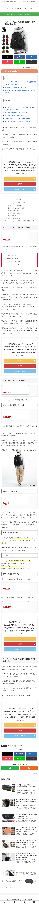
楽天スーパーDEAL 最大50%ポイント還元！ (19, 121)
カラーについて (12, 215)
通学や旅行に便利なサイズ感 (16, 208)
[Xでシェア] (7, 57)
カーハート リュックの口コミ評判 (15, 203)
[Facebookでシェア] (19, 57)
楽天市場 (20, 184)
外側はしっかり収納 (13, 210)
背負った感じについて (14, 218)
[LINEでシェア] (19, 62)
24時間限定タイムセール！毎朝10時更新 (18, 118)
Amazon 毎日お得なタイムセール (15, 87)
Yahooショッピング (19, 189)
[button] (31, 62)
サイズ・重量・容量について (16, 213)
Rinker (22, 173)
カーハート (11, 745)
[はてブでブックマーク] (31, 57)
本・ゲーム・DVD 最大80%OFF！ (15, 116)
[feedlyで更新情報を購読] (10, 768)
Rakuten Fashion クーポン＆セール (16, 113)
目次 (17, 199)
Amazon (20, 179)
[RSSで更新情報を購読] (29, 768)
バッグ (4, 745)
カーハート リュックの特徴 (14, 205)
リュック (19, 745)
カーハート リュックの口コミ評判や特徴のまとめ (20, 221)
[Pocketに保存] (7, 62)
